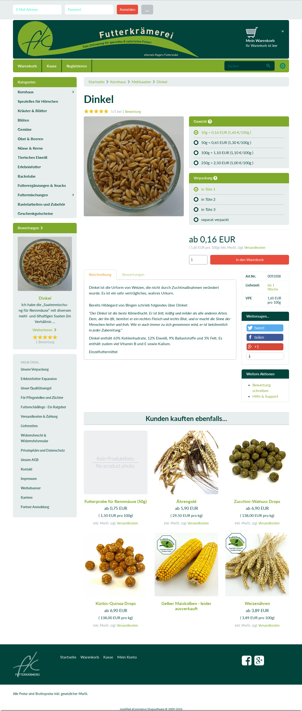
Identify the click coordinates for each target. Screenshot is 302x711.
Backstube (27, 176)
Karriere (27, 497)
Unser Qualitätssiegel (36, 388)
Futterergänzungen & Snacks (42, 185)
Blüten (23, 120)
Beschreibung (100, 274)
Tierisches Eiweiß (32, 157)
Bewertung (133, 112)
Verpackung (205, 178)
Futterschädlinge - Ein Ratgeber (43, 407)
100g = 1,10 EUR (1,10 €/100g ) (223, 152)
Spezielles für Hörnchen (38, 101)
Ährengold (186, 501)
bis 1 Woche (273, 287)
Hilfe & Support (265, 396)
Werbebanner (31, 488)
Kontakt (26, 469)
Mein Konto (127, 657)
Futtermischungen (33, 194)
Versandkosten (254, 247)
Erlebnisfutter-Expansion (39, 379)
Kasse (52, 66)
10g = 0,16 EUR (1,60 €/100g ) (222, 132)
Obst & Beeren (30, 138)
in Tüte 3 (204, 209)
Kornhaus (118, 81)
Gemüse (25, 129)
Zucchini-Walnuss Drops (257, 501)
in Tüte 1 (204, 189)
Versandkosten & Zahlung (39, 416)
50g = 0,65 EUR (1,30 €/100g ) (222, 142)
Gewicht (203, 121)
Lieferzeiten (29, 426)
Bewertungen (133, 274)
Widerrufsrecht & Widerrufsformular (34, 438)
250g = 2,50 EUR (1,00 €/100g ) (223, 162)
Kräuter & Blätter (32, 110)
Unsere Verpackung (35, 369)
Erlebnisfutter (29, 166)
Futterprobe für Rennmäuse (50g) (115, 501)
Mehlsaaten (141, 81)
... (147, 9)
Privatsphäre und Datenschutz (43, 450)
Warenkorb (27, 66)
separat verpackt (211, 219)
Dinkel (162, 81)
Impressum (29, 479)
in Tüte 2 (204, 199)
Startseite (96, 81)
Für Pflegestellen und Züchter (42, 398)
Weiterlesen (45, 329)
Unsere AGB (29, 460)
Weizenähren (257, 603)
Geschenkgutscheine (35, 213)
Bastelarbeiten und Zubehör (41, 204)
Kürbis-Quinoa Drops (116, 603)
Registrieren (77, 66)
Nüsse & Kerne (30, 148)
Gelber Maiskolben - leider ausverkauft (186, 606)
